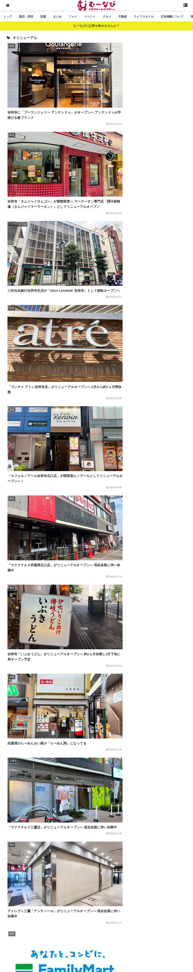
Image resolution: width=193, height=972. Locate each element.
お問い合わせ (123, 944)
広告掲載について (63, 944)
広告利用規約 (117, 950)
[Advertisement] (96, 858)
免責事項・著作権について (85, 950)
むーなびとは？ (36, 944)
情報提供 (86, 944)
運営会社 (103, 944)
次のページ (96, 901)
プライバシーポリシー (152, 944)
